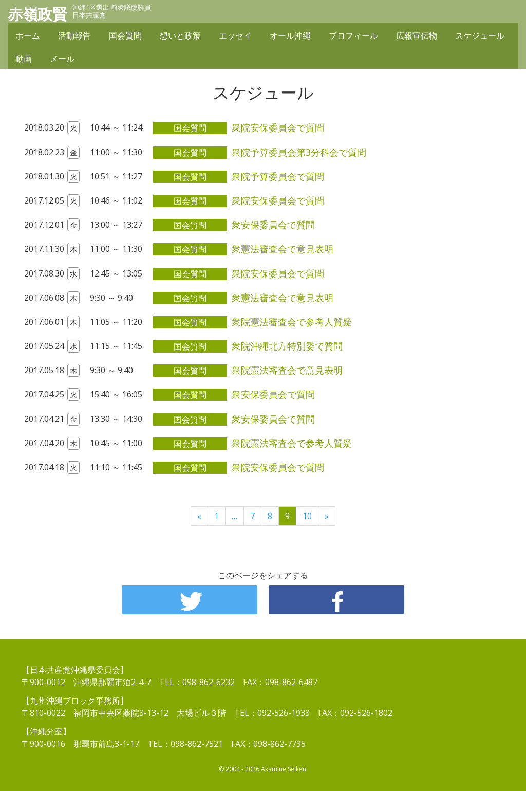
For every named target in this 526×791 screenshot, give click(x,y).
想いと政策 (180, 37)
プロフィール (353, 37)
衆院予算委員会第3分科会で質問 (299, 152)
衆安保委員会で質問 (273, 224)
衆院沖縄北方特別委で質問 (287, 346)
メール (62, 60)
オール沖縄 (290, 37)
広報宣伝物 (416, 37)
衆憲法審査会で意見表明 (282, 249)
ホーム (27, 37)
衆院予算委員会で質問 (278, 176)
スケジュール (479, 37)
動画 (23, 60)
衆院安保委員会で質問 (278, 127)
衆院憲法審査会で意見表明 (287, 370)
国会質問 (125, 37)
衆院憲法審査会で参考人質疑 (292, 322)
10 (307, 516)
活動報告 (74, 37)
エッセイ (235, 37)
